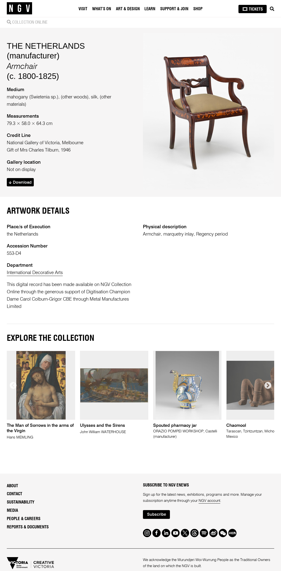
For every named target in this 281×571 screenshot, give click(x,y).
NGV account (209, 501)
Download (20, 183)
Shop (197, 9)
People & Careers (23, 519)
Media (12, 510)
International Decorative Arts (35, 272)
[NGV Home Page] (19, 8)
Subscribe (156, 515)
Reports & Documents (28, 527)
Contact (14, 494)
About (12, 486)
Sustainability (20, 502)
